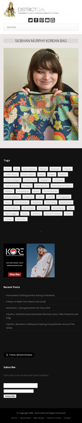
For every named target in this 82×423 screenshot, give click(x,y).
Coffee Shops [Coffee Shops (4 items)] (11, 174)
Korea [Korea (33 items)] (36, 191)
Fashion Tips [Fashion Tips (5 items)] (30, 180)
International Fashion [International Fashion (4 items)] (61, 185)
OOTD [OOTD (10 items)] (50, 196)
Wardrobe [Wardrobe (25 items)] (21, 219)
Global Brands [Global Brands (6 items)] (11, 185)
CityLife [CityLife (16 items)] (67, 169)
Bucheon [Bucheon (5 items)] (55, 169)
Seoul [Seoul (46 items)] (7, 202)
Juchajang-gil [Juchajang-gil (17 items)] (23, 191)
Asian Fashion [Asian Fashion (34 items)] (29, 169)
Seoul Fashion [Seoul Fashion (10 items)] (21, 202)
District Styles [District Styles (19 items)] (28, 174)
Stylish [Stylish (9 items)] (25, 213)
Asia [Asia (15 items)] (16, 169)
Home (14, 418)
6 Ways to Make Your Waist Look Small (26, 301)
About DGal (25, 418)
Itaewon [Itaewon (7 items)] (9, 191)
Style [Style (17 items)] (70, 208)
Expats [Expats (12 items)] (52, 174)
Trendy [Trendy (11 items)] (8, 219)
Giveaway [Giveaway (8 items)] (58, 180)
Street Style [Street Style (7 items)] (28, 208)
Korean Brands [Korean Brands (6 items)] (50, 191)
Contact (67, 418)
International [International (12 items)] (41, 185)
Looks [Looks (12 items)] (40, 196)
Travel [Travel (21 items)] (68, 213)
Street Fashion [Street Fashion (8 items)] (11, 208)
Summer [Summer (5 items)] (36, 213)
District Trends (54, 418)
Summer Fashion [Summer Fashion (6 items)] (53, 213)
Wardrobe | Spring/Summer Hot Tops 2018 (28, 307)
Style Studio (39, 418)
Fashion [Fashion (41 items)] (62, 174)
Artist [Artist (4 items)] (7, 169)
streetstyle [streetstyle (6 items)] (43, 208)
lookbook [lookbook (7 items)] (28, 196)
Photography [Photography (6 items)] (64, 196)
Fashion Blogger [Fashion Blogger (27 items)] (12, 180)
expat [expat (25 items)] (41, 174)
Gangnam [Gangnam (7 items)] (44, 180)
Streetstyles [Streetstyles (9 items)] (58, 208)
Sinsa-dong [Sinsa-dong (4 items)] (51, 202)
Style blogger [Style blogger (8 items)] (11, 213)
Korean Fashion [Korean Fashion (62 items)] (12, 196)
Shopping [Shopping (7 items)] (36, 202)
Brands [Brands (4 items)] (43, 169)
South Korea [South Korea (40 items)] (66, 202)
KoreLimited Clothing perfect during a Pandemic (30, 295)
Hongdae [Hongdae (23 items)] (27, 185)
